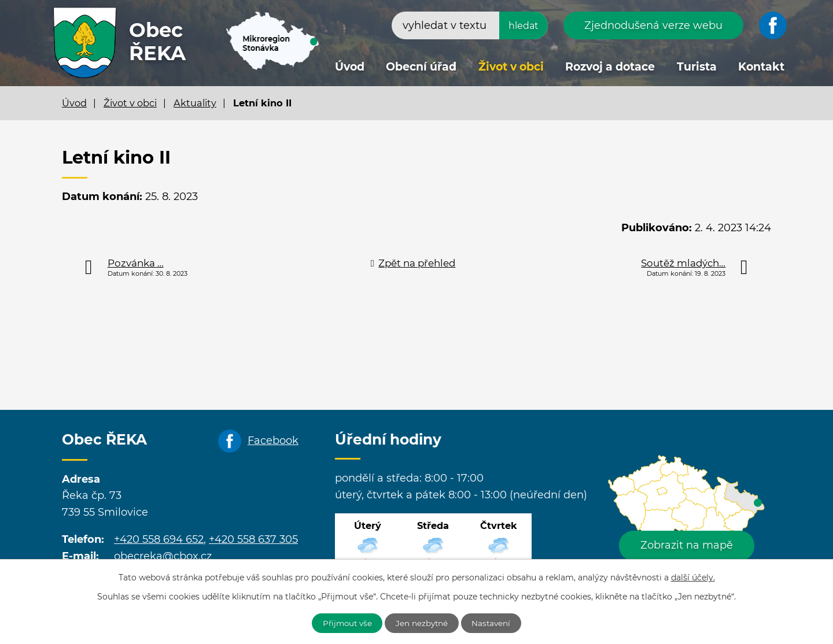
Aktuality (195, 103)
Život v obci (511, 66)
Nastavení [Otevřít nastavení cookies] (496, 622)
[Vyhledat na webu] (470, 25)
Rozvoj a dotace (610, 66)
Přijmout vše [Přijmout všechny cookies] (344, 622)
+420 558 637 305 (253, 539)
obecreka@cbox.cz (163, 556)
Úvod (349, 66)
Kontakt (761, 66)
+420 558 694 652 (159, 539)
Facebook (273, 440)
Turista (697, 66)
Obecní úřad (421, 66)
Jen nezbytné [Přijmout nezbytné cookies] (422, 622)
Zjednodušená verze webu (653, 25)
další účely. (693, 576)
